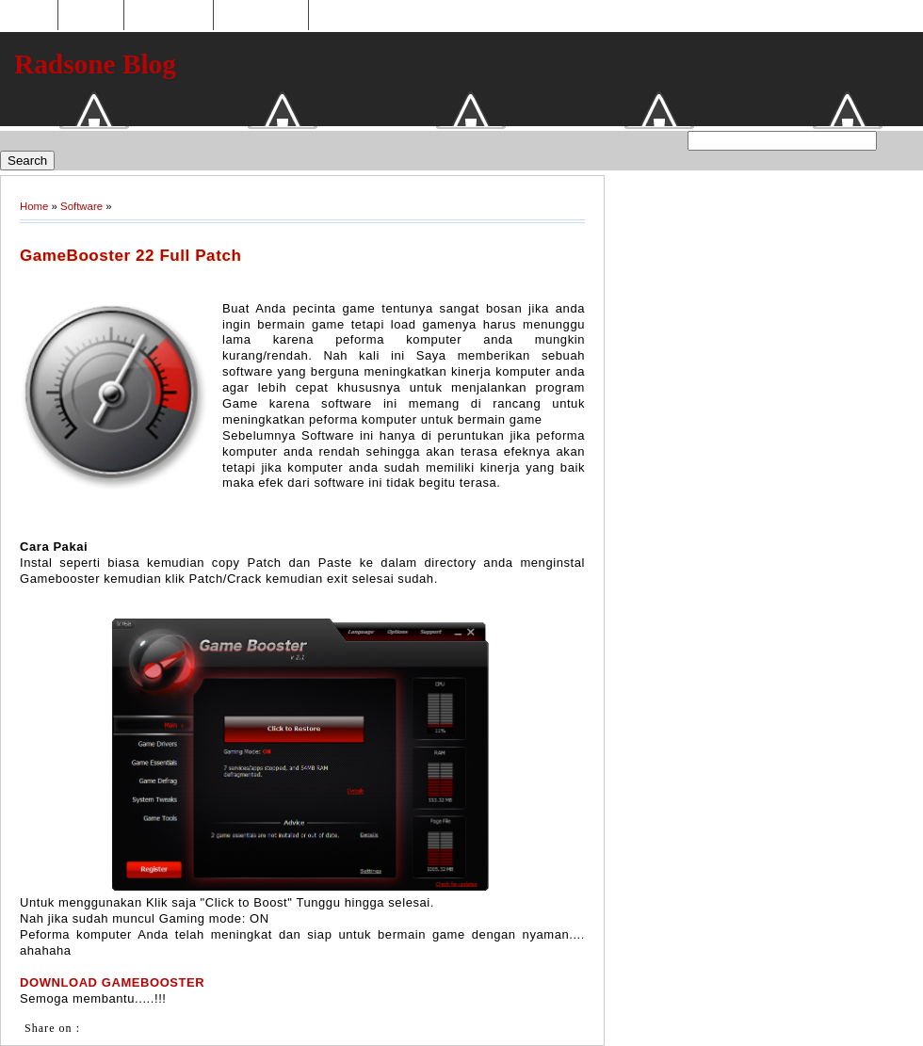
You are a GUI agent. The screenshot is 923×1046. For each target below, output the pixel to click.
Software (81, 206)
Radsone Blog (95, 64)
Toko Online (168, 15)
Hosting (90, 15)
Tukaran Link (261, 15)
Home (31, 15)
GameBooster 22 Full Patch (130, 256)
